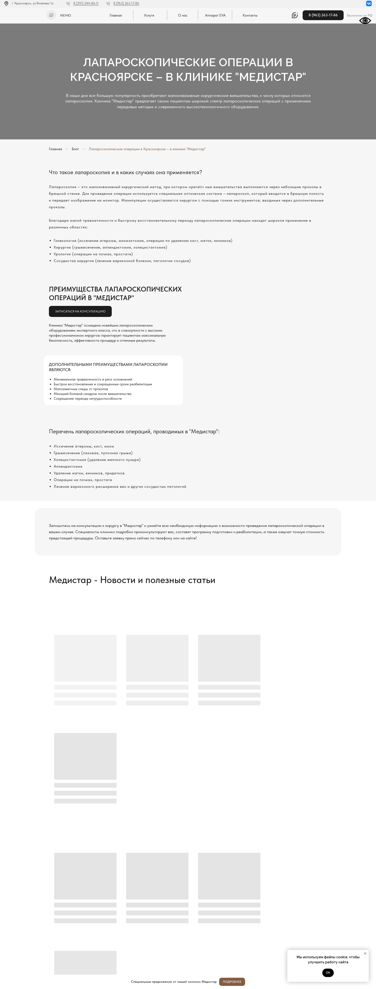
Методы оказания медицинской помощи (28, 961)
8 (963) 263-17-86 (126, 3)
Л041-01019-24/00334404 (20, 943)
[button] (51, 15)
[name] (230, 889)
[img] (24, 14)
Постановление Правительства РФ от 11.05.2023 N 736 (28, 954)
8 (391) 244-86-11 (86, 3)
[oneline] (230, 913)
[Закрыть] (368, 982)
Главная (55, 149)
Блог (75, 149)
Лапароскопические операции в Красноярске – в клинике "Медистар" (147, 149)
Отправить (144, 930)
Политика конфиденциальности (23, 947)
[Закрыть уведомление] (365, 953)
